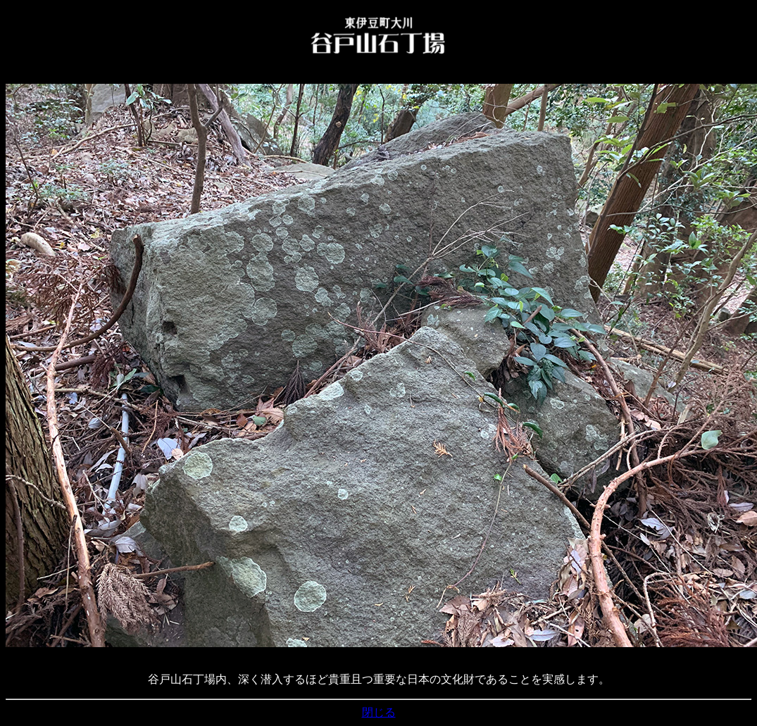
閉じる (379, 712)
